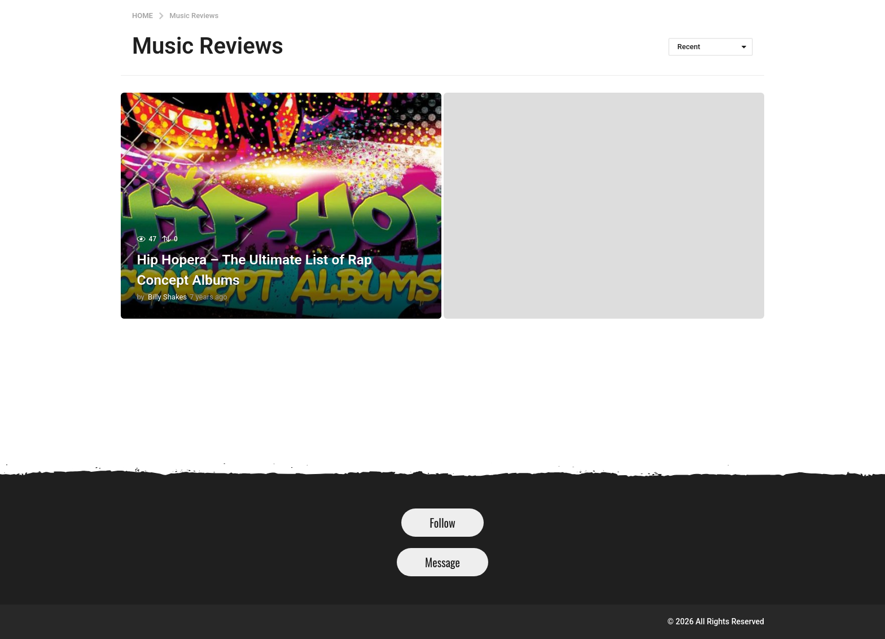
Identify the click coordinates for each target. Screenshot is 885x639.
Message (442, 562)
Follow (442, 522)
